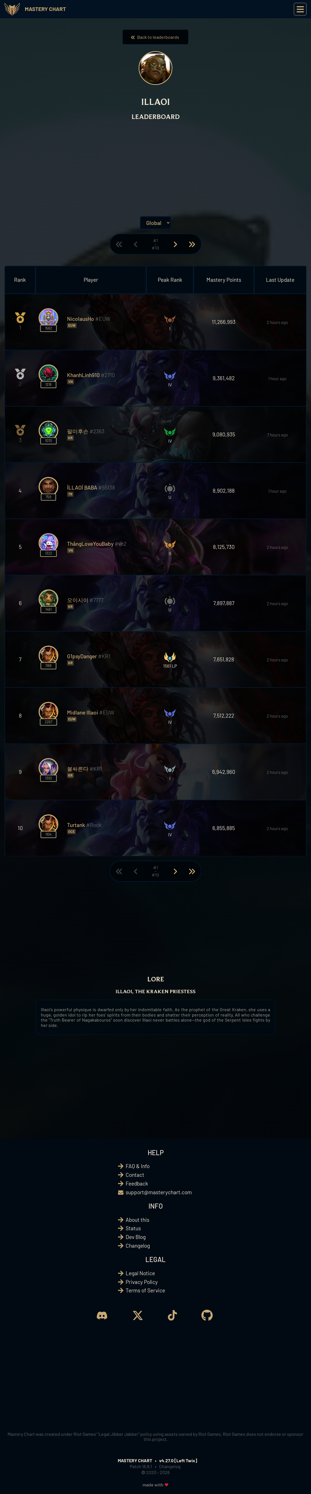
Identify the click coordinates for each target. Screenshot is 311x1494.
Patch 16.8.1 (141, 1466)
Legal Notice (140, 1273)
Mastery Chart (45, 9)
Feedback (137, 1183)
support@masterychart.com (159, 1192)
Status (133, 1228)
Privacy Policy (142, 1282)
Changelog (138, 1245)
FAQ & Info (138, 1166)
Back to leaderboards (155, 37)
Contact (135, 1174)
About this (137, 1219)
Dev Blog (136, 1237)
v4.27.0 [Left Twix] (178, 1460)
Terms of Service (145, 1290)
